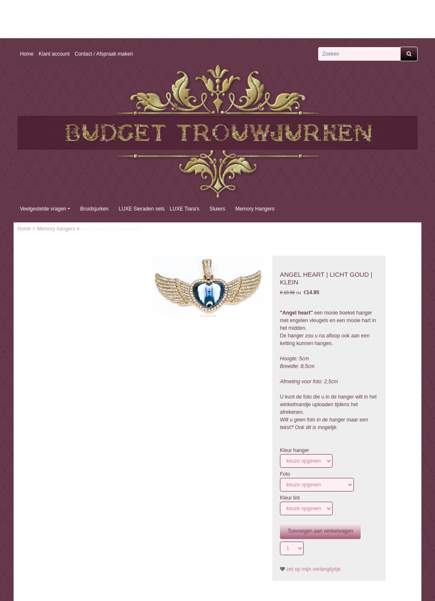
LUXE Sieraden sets (142, 209)
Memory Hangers (254, 209)
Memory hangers (56, 229)
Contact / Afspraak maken (104, 54)
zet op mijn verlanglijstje (310, 569)
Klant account (54, 54)
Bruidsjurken (94, 209)
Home (27, 54)
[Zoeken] (359, 54)
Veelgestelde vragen (43, 209)
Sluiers (217, 209)
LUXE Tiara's (185, 209)
